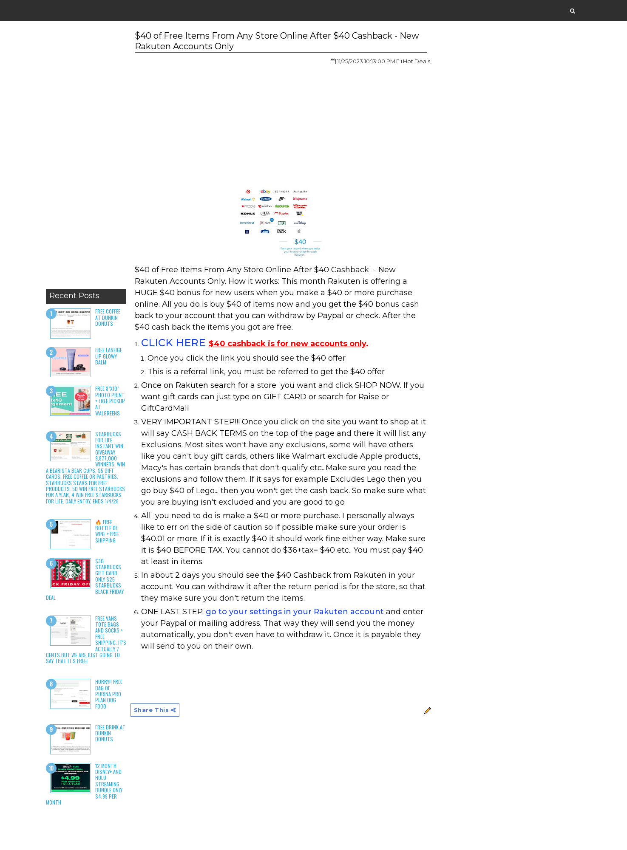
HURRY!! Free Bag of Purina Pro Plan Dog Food (108, 694)
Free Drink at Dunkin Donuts (110, 733)
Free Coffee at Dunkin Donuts (107, 317)
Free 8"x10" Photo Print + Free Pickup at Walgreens (110, 401)
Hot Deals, (417, 61)
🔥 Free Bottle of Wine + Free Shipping (107, 531)
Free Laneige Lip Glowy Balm (108, 356)
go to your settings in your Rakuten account (295, 611)
